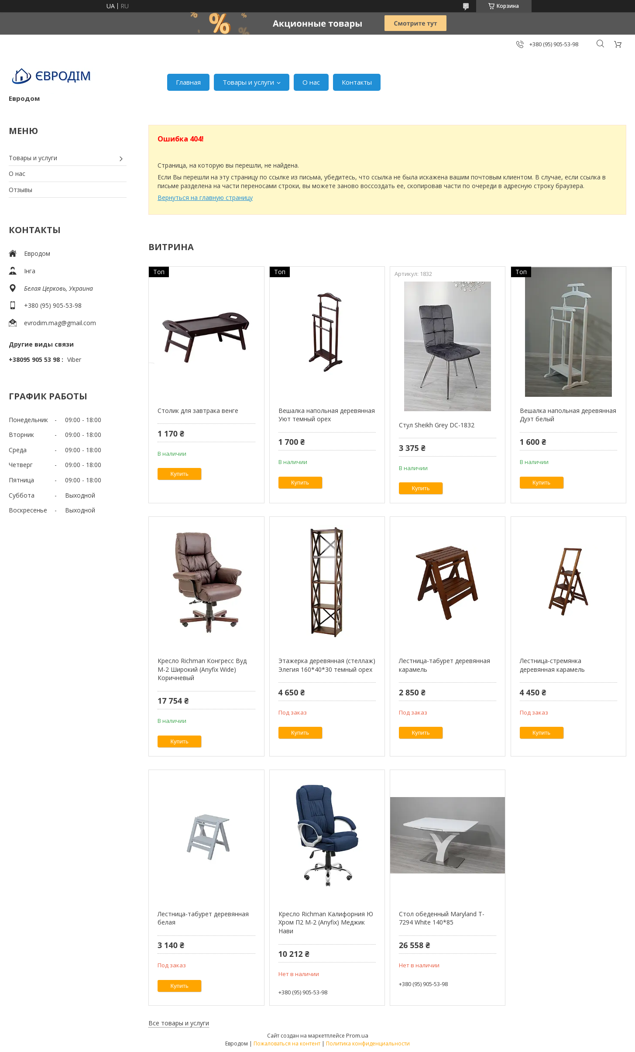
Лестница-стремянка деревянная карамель (552, 665)
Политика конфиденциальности (368, 1043)
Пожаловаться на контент (287, 1043)
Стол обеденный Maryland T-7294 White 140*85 (441, 918)
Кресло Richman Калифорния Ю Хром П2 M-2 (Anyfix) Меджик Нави (325, 922)
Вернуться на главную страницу (205, 197)
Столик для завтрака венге (198, 410)
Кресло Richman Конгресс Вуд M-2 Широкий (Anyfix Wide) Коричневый (202, 669)
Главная (188, 82)
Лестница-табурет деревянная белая (203, 918)
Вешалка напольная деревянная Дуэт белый (568, 414)
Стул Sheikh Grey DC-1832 (436, 425)
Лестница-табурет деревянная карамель (444, 665)
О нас (311, 82)
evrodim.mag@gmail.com (60, 323)
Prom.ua (357, 1035)
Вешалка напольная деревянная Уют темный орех (326, 414)
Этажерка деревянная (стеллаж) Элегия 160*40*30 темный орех (326, 665)
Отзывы (20, 190)
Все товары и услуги (178, 1023)
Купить (180, 474)
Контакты (357, 82)
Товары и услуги (248, 82)
